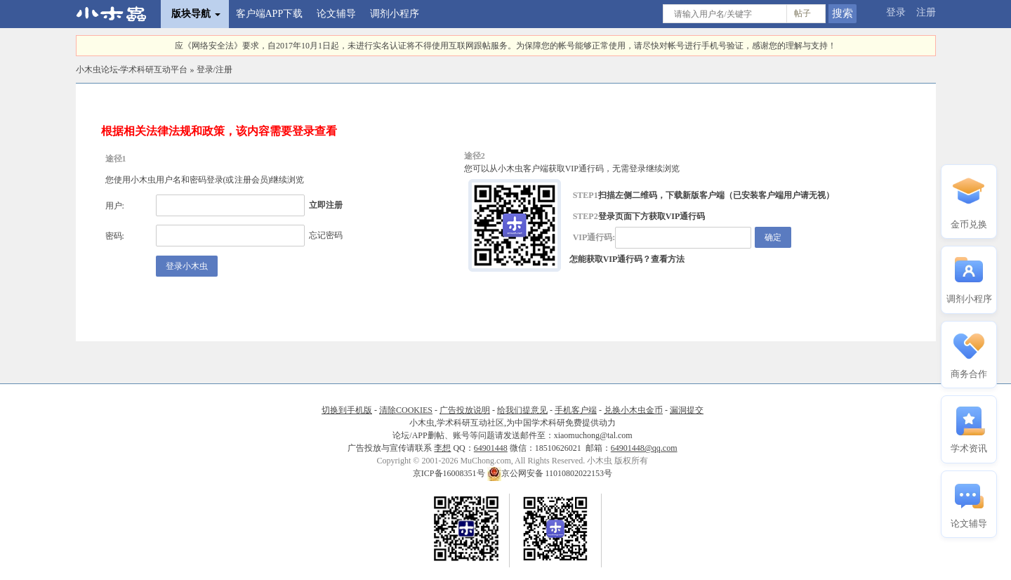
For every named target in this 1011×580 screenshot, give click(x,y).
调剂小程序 (394, 13)
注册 (926, 12)
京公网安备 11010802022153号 (550, 473)
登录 (896, 12)
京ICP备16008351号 (450, 473)
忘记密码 (326, 235)
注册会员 (251, 180)
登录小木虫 (187, 266)
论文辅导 (336, 13)
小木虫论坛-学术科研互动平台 (132, 69)
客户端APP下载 (269, 13)
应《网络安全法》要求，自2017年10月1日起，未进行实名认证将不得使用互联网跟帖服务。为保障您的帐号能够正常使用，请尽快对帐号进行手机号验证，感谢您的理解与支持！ (505, 46)
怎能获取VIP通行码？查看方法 (627, 259)
